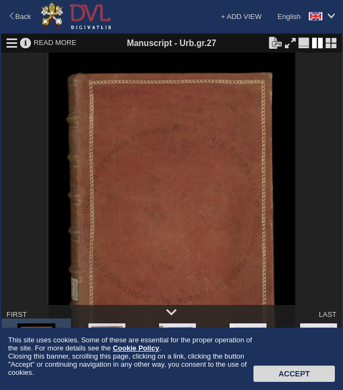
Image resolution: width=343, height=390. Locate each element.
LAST (327, 314)
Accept (294, 373)
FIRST (17, 314)
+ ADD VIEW (241, 16)
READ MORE (55, 42)
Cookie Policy (136, 348)
